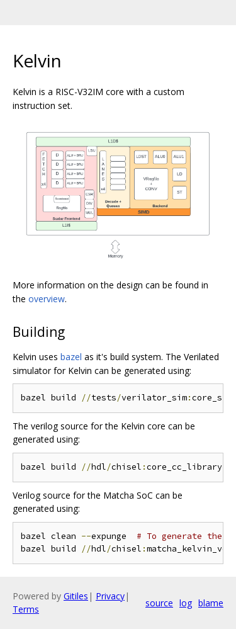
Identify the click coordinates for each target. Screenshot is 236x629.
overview (46, 299)
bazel (71, 357)
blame (210, 603)
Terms (26, 609)
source (159, 603)
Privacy (110, 596)
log (185, 603)
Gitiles (76, 596)
